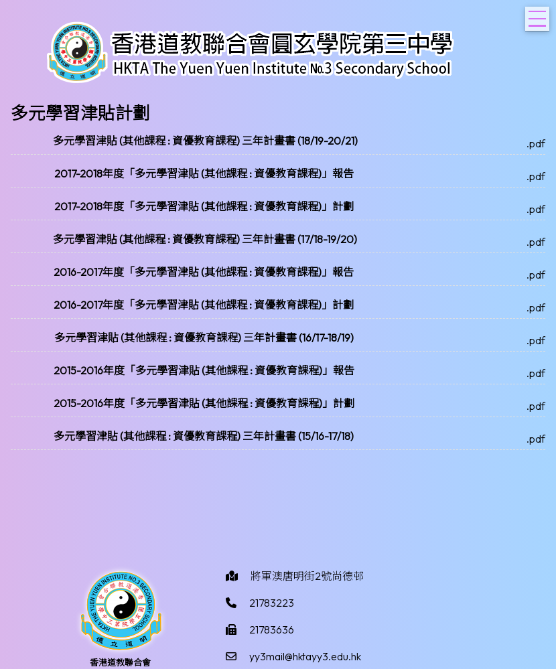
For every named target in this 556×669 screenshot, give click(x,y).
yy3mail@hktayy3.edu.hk (305, 656)
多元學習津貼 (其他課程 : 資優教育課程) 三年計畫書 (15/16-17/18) (204, 436)
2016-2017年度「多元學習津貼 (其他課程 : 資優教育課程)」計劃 (204, 304)
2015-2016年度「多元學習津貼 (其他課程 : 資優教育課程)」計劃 (204, 403)
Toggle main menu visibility (539, 14)
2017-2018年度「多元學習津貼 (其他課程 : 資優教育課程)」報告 (204, 173)
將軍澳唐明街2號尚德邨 (307, 576)
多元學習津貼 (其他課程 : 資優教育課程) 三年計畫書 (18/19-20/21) (205, 140)
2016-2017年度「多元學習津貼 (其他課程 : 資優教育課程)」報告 (204, 272)
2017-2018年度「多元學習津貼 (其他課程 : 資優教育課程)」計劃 (204, 206)
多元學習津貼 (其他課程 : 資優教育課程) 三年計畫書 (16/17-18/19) (204, 337)
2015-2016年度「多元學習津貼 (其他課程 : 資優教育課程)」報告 (204, 370)
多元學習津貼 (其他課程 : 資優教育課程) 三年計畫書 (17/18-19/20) (205, 239)
